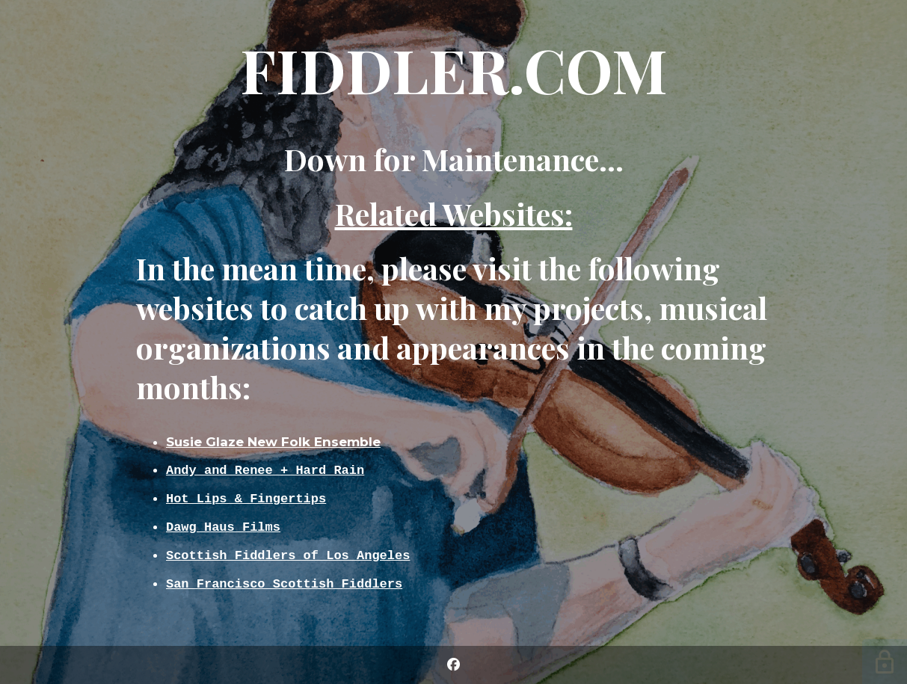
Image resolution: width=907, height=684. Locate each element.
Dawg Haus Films (223, 526)
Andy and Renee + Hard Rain (265, 466)
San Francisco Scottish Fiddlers (284, 586)
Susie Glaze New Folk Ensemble (273, 438)
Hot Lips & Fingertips (246, 496)
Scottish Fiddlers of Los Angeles (288, 556)
